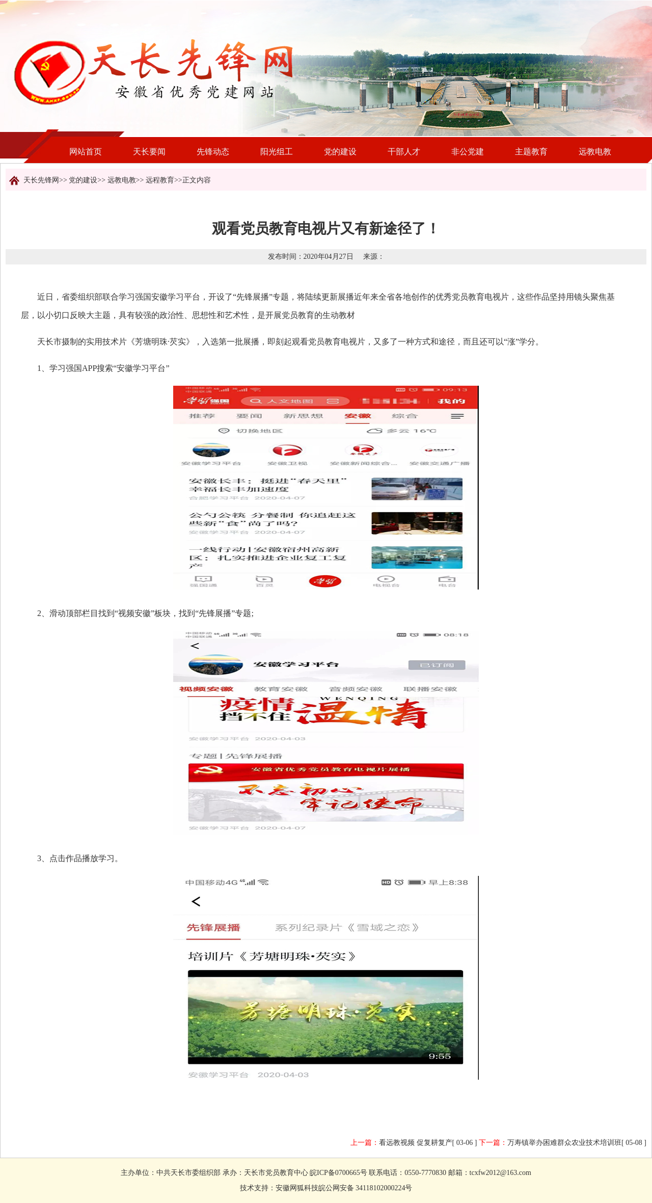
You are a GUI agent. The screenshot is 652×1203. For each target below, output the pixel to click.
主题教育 (531, 151)
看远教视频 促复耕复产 (415, 1142)
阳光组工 (276, 151)
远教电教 (595, 151)
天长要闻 (149, 151)
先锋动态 (213, 151)
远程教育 (160, 180)
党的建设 (340, 151)
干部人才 (404, 151)
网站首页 (85, 151)
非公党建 (467, 151)
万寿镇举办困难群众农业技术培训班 (564, 1142)
